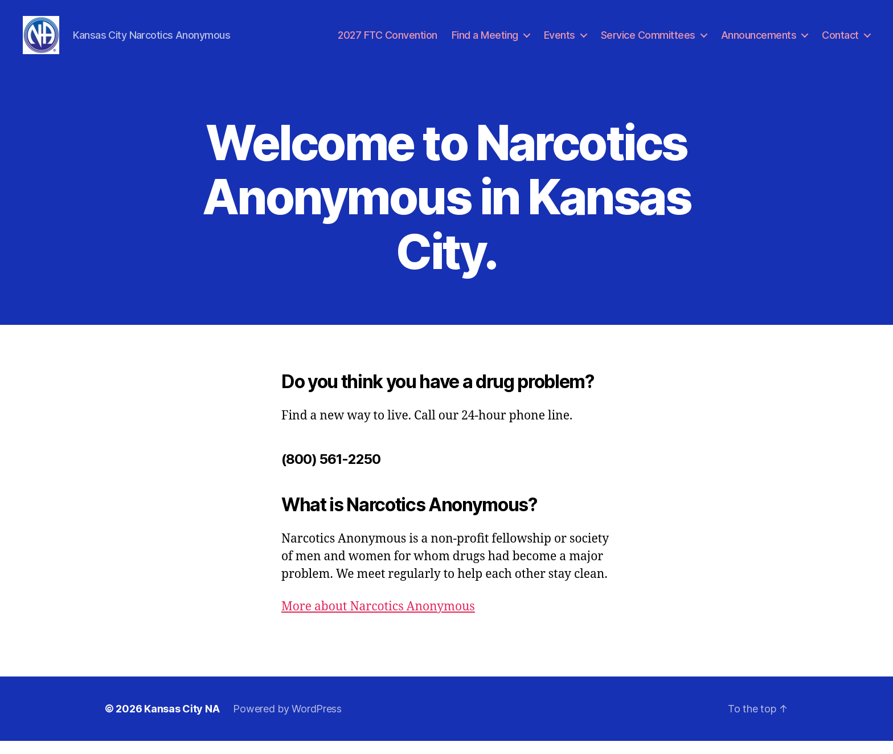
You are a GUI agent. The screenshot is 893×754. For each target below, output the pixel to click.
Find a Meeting (485, 41)
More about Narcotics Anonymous (378, 619)
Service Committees (648, 41)
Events (559, 41)
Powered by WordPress (287, 722)
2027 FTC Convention (387, 41)
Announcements (759, 41)
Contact (840, 41)
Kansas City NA (181, 722)
